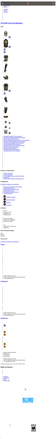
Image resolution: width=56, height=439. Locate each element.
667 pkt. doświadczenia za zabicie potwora (14, 178)
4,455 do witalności (8, 174)
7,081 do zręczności (8, 173)
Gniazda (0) (6, 177)
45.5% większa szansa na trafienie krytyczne (14, 176)
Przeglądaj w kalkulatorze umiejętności (10, 184)
